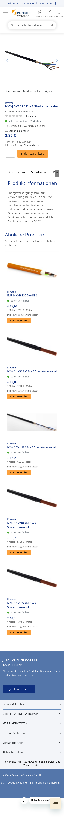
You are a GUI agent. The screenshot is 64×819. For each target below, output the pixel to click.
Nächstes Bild (57, 60)
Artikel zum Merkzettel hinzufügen (28, 91)
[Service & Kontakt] (32, 704)
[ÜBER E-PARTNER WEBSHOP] (32, 713)
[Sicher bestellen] (32, 752)
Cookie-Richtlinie (17, 782)
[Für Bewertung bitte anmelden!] (30, 115)
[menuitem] (49, 14)
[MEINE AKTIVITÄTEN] (32, 723)
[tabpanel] (32, 60)
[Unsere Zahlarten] (32, 733)
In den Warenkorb (32, 153)
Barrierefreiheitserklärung (45, 782)
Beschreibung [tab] (16, 172)
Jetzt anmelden (19, 689)
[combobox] (32, 25)
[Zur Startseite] (19, 14)
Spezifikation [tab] (39, 172)
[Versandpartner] (32, 742)
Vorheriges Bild (7, 60)
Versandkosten (32, 145)
